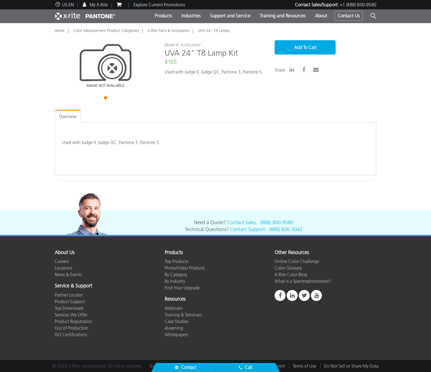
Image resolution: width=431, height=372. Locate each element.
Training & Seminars (183, 314)
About (321, 15)
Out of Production (71, 328)
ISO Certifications (71, 334)
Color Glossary (288, 268)
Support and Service (230, 15)
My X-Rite (98, 4)
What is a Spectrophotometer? (303, 281)
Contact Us (349, 15)
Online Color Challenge (297, 261)
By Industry (175, 281)
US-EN (68, 4)
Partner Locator (69, 295)
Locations (63, 268)
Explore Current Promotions (159, 4)
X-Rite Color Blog (291, 274)
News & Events (68, 274)
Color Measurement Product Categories (106, 30)
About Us (64, 253)
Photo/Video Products (185, 268)
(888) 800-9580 (276, 222)
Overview (67, 116)
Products (163, 15)
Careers (62, 261)
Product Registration (73, 321)
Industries (191, 15)
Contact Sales (241, 222)
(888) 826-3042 (285, 229)
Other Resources (292, 253)
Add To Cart (305, 47)
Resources (175, 299)
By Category (176, 274)
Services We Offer (71, 314)
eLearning (174, 328)
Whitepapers (176, 334)
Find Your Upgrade (182, 287)
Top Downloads (69, 308)
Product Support (70, 301)
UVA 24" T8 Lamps (214, 30)
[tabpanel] (105, 65)
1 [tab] (106, 98)
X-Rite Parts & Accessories (168, 30)
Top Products (176, 261)
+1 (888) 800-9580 (358, 4)
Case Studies (176, 321)
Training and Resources (283, 15)
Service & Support (73, 286)
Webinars (173, 308)
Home (60, 30)
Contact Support (247, 229)
